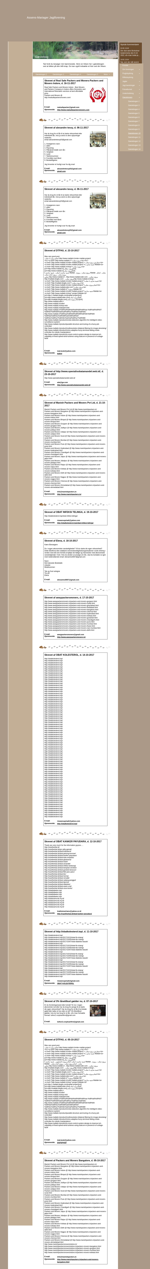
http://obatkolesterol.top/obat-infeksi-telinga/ (75, 523)
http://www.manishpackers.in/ (69, 494)
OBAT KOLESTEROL (65, 983)
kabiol (59, 354)
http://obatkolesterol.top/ (67, 824)
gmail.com (61, 171)
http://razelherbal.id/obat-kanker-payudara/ (74, 914)
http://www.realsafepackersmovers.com (73, 110)
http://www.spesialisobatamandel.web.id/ (73, 385)
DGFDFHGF (62, 1143)
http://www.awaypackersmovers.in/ (71, 637)
